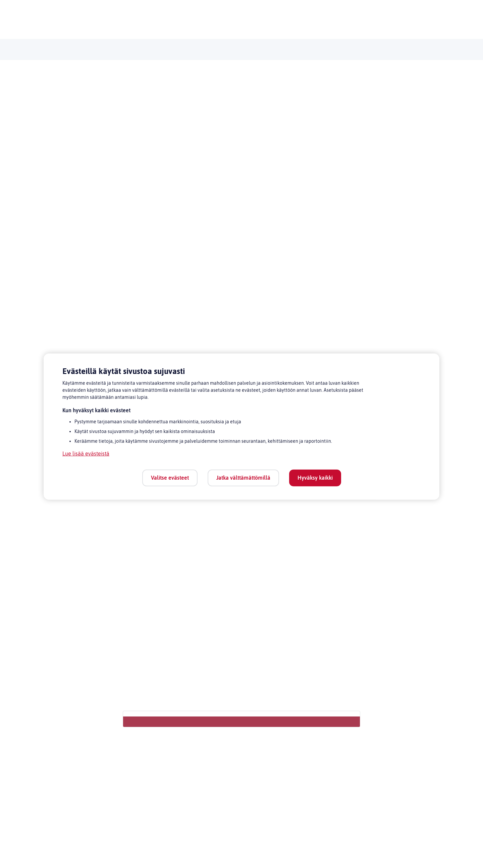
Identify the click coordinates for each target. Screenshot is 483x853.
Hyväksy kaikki (315, 478)
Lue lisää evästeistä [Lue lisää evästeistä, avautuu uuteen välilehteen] (85, 453)
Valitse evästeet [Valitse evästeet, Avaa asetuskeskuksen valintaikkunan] (170, 478)
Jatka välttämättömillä (243, 478)
